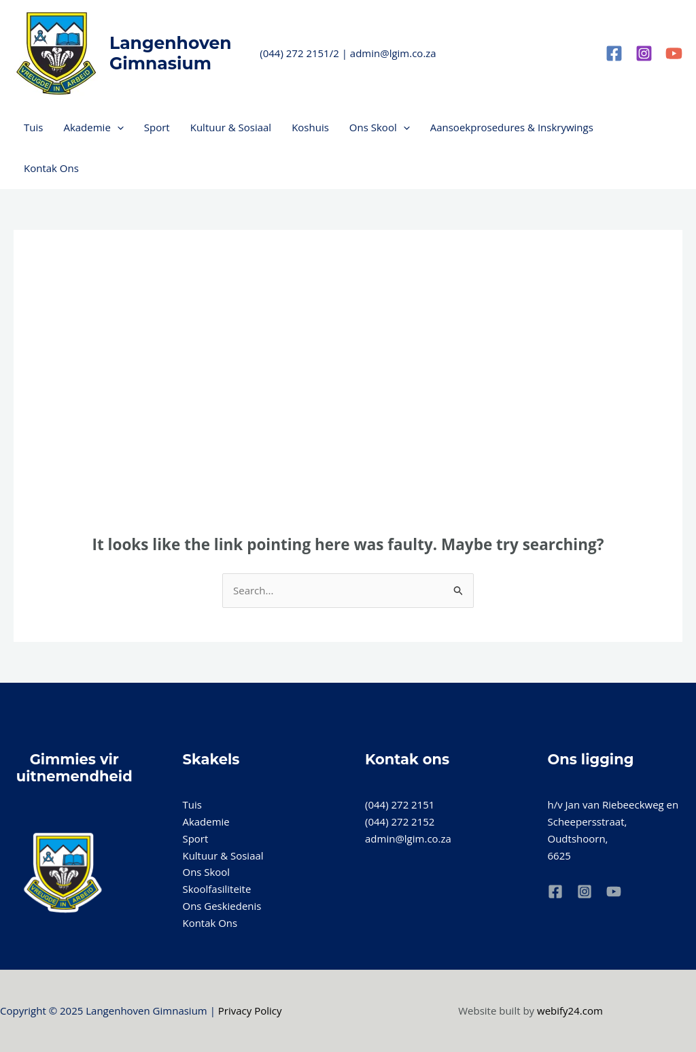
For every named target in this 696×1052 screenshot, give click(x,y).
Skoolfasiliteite (217, 889)
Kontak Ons (51, 168)
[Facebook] (614, 53)
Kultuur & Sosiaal (230, 127)
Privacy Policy (250, 1010)
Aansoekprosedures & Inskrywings (511, 127)
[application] (117, 127)
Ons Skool (379, 127)
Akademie (93, 127)
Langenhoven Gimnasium (170, 53)
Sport (157, 127)
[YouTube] (673, 53)
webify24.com (570, 1010)
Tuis (33, 127)
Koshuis (310, 127)
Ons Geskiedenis (222, 906)
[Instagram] (644, 53)
